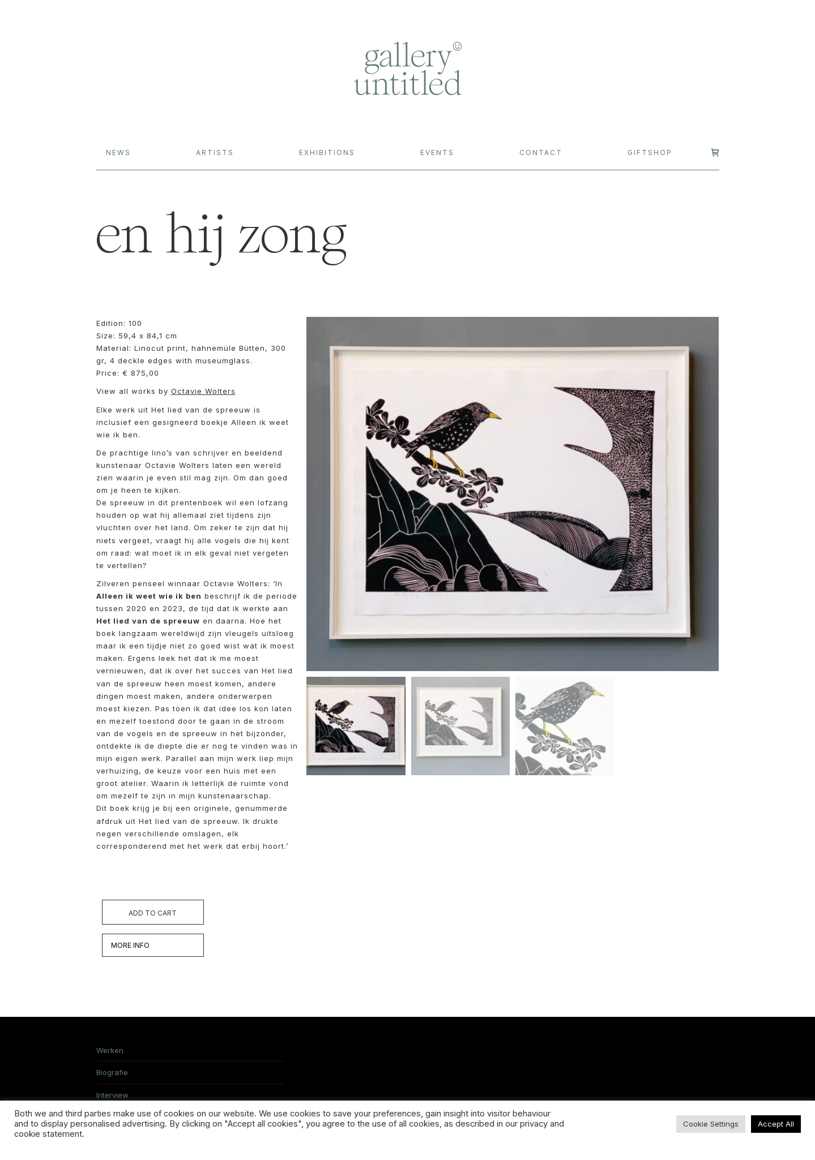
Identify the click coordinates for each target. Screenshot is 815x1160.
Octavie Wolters (203, 391)
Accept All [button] (776, 1123)
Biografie (112, 1072)
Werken (109, 1050)
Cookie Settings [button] (711, 1123)
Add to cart (153, 913)
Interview (112, 1094)
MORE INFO (130, 945)
